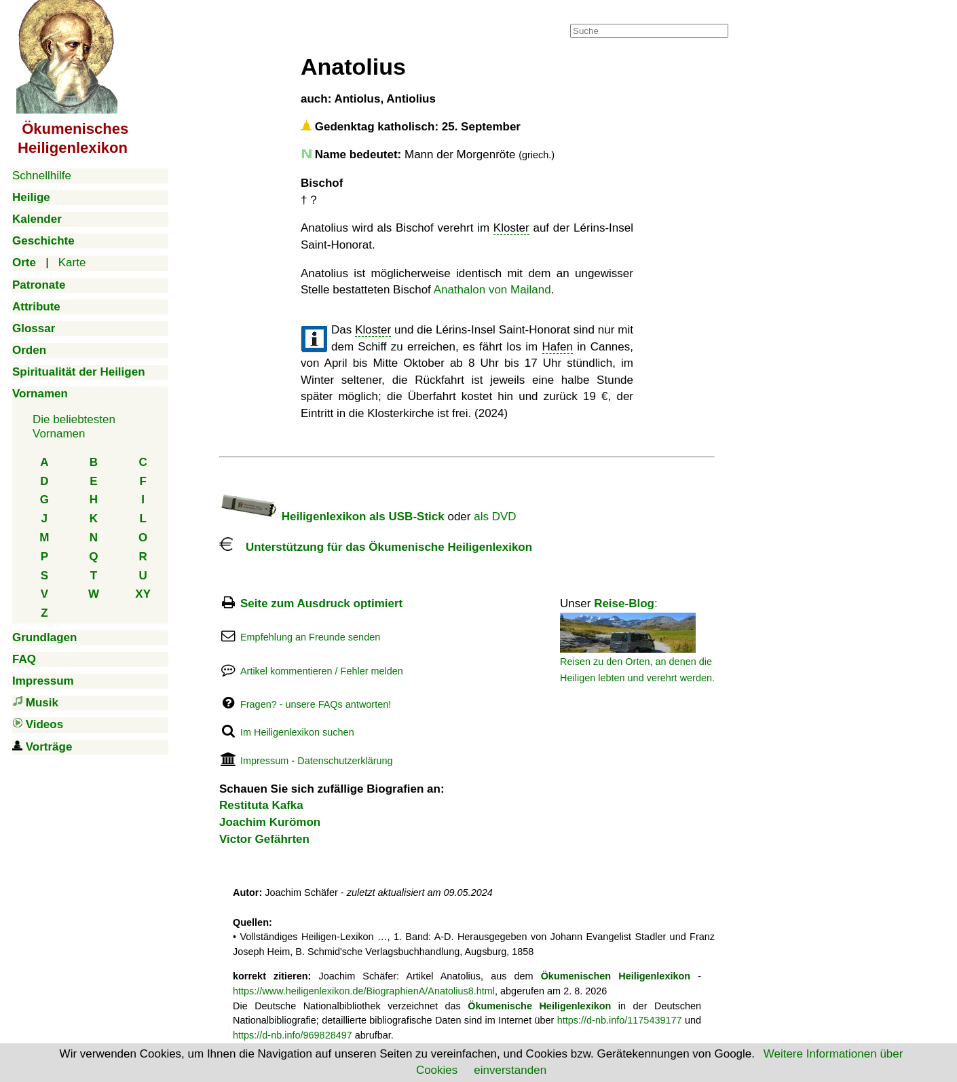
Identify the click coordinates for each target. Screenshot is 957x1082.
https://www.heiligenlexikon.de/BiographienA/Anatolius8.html (364, 991)
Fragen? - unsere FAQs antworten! (315, 704)
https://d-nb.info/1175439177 (619, 1020)
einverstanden (510, 1070)
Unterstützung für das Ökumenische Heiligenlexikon (375, 547)
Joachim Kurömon (269, 822)
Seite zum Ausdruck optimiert (321, 603)
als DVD (495, 516)
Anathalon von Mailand (492, 289)
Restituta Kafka (261, 805)
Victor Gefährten (264, 839)
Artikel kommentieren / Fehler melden (321, 671)
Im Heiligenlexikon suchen (297, 732)
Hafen (557, 346)
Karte (72, 262)
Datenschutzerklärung (344, 760)
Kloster (511, 227)
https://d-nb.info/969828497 (292, 1035)
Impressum (264, 760)
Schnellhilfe (41, 175)
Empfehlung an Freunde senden (310, 637)
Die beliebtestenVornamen (74, 426)
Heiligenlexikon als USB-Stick (332, 516)
